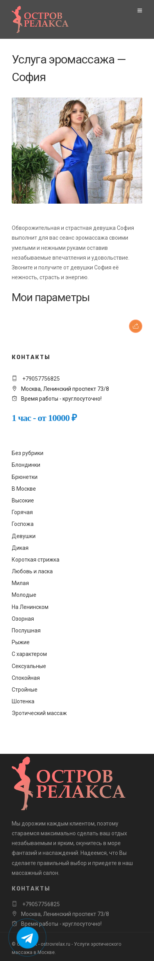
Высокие (23, 500)
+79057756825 (40, 379)
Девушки (24, 536)
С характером (29, 654)
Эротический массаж (39, 713)
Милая (20, 583)
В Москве (24, 489)
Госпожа (23, 524)
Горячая (22, 512)
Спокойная (26, 678)
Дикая (20, 548)
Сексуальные (29, 666)
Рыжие (21, 642)
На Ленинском (30, 607)
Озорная (23, 619)
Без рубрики (27, 453)
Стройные (25, 689)
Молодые (24, 595)
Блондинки (26, 465)
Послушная (26, 630)
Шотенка (23, 701)
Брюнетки (25, 477)
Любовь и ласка (32, 571)
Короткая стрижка (35, 559)
